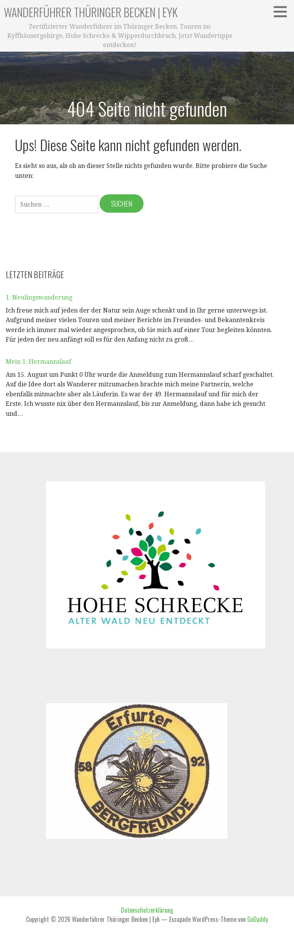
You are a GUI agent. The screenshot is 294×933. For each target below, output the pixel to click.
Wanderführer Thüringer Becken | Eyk (91, 12)
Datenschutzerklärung (147, 910)
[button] (283, 11)
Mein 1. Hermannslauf (38, 361)
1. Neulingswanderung (39, 297)
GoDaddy (257, 919)
